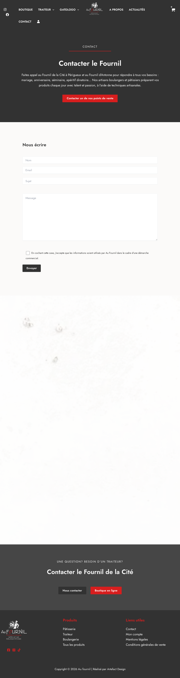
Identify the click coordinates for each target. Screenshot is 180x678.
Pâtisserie (69, 629)
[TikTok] (19, 650)
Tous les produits (74, 644)
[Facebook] (7, 14)
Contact (131, 629)
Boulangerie (71, 639)
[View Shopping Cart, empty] (172, 12)
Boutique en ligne (106, 590)
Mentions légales (137, 639)
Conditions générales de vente (146, 644)
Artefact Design (116, 669)
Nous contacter (72, 590)
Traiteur (68, 634)
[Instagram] (5, 9)
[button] (52, 9)
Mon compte (134, 634)
